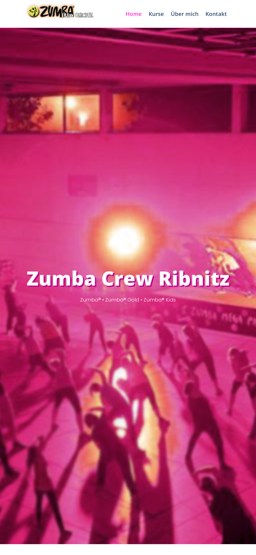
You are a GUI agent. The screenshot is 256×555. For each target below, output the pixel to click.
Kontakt (216, 14)
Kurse (156, 14)
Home (134, 14)
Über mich (185, 14)
